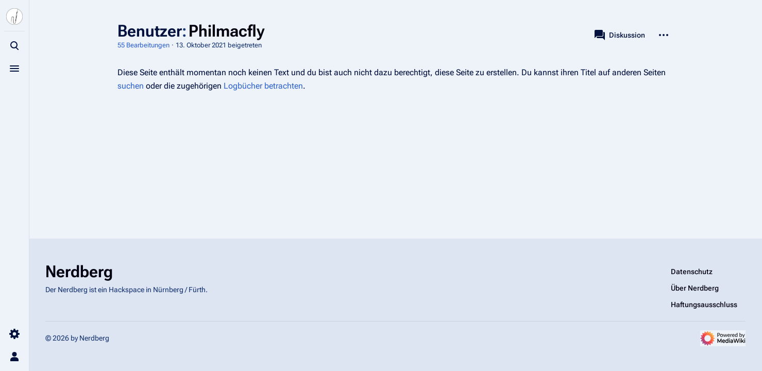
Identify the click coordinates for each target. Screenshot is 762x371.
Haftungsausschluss (704, 304)
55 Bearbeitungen (143, 45)
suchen (130, 86)
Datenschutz (692, 271)
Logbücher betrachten (263, 86)
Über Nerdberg (695, 288)
